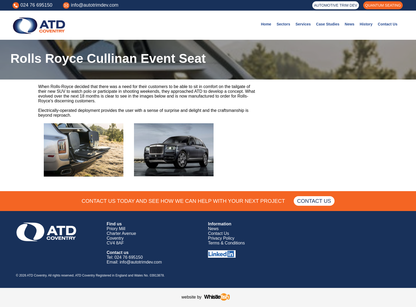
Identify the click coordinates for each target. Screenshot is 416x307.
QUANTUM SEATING (383, 5)
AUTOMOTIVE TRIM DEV (335, 5)
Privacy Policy (221, 238)
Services (303, 24)
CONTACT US (314, 201)
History (366, 24)
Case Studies (327, 24)
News (349, 24)
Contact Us (387, 24)
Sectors (283, 24)
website (188, 297)
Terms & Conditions (226, 243)
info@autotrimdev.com (94, 5)
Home (266, 24)
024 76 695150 (36, 5)
